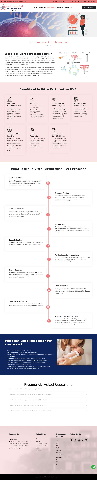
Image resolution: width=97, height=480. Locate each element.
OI (56, 464)
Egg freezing (59, 457)
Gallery (60, 7)
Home (35, 7)
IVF (57, 441)
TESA (57, 448)
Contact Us (68, 7)
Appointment (88, 7)
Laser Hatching (60, 455)
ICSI (57, 443)
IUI (56, 459)
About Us (42, 7)
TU (57, 461)
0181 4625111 (72, 1)
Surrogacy (58, 452)
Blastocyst (58, 450)
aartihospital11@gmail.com (87, 1)
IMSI (57, 445)
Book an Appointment (41, 443)
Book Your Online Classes (42, 445)
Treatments (51, 7)
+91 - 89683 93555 (61, 1)
